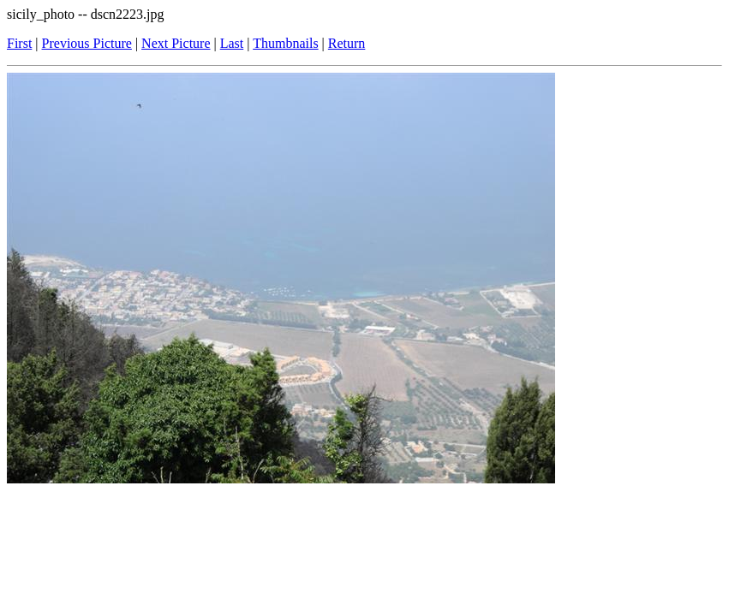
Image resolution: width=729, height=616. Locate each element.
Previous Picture (87, 43)
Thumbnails (285, 43)
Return (347, 43)
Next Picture (175, 43)
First (19, 43)
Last (232, 43)
